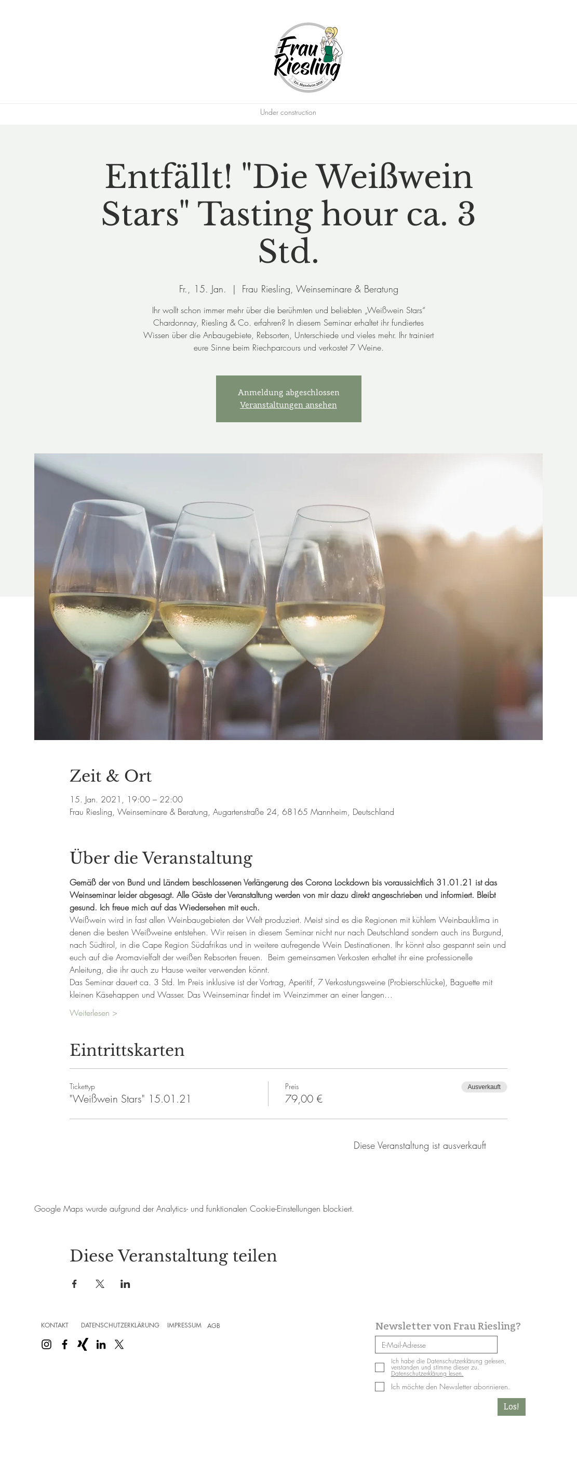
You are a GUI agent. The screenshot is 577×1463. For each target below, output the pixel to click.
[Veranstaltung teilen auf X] (100, 1284)
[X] (119, 1344)
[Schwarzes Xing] (82, 1344)
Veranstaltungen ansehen (288, 405)
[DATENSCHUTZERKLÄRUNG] (120, 1325)
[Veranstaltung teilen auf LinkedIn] (125, 1284)
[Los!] (512, 1407)
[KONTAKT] (55, 1325)
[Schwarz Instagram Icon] (46, 1344)
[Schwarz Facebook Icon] (64, 1344)
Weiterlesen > (93, 1012)
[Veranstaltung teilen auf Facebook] (74, 1284)
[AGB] (214, 1326)
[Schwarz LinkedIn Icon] (101, 1344)
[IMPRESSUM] (184, 1325)
